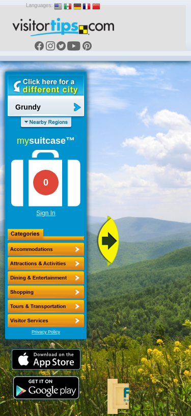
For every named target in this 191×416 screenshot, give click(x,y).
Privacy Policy (46, 331)
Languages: (39, 5)
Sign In (45, 213)
